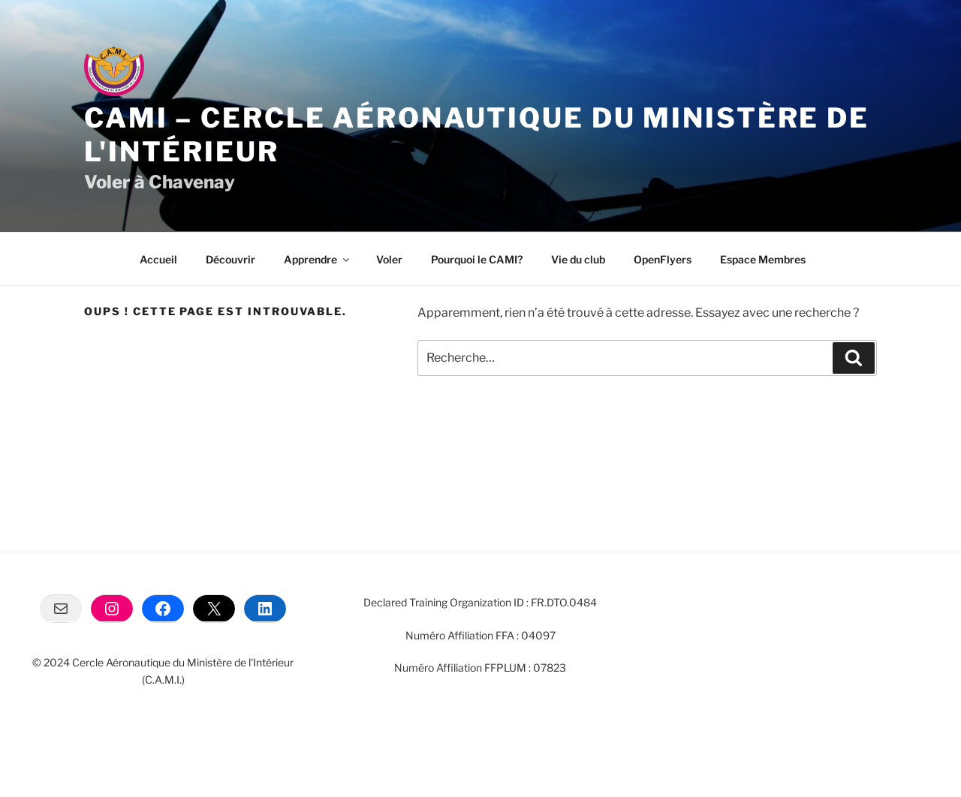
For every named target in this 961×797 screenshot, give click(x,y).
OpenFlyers (662, 259)
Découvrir (230, 259)
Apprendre (317, 259)
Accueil (158, 259)
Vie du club (578, 259)
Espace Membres (763, 259)
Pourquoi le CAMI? (477, 259)
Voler (389, 259)
